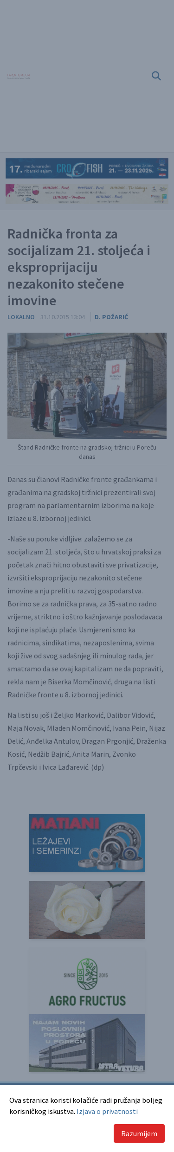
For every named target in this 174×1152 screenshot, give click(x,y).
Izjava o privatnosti (107, 1111)
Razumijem (139, 1133)
